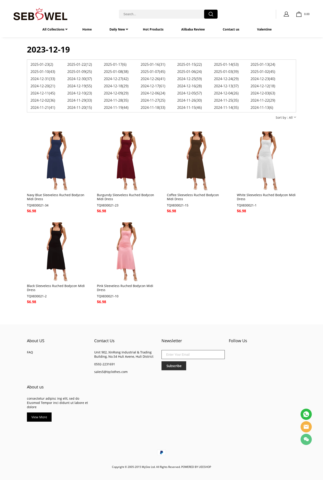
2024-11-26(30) (189, 100)
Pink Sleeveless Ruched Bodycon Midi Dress (125, 288)
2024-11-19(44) (116, 107)
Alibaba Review (193, 29)
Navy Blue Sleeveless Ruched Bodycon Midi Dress (55, 197)
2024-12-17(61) (153, 85)
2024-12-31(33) (43, 78)
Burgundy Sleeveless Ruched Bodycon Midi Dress (125, 197)
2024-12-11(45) (43, 93)
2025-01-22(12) (79, 64)
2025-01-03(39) (226, 71)
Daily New (117, 29)
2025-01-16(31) (153, 64)
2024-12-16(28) (189, 85)
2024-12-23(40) (263, 78)
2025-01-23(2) (42, 64)
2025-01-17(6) (115, 64)
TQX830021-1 (247, 205)
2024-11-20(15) (79, 107)
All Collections (53, 29)
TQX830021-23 (107, 205)
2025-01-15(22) (189, 64)
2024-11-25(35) (226, 100)
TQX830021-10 (107, 296)
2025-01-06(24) (189, 71)
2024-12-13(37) (226, 85)
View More (39, 417)
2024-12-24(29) (226, 78)
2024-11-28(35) (116, 100)
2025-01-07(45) (153, 71)
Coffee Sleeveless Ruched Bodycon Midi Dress (193, 197)
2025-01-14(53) (226, 64)
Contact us (231, 29)
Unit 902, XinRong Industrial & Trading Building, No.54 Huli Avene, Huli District (123, 354)
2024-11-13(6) (262, 107)
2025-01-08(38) (116, 71)
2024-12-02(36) (43, 100)
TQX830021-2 (37, 296)
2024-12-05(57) (189, 93)
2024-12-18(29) (116, 85)
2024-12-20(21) (43, 85)
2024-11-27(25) (153, 100)
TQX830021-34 (37, 205)
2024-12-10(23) (79, 93)
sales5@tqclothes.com (111, 372)
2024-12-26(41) (153, 78)
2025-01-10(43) (43, 71)
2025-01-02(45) (263, 71)
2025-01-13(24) (263, 64)
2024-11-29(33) (79, 100)
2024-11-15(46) (189, 107)
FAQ (30, 352)
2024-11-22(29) (263, 100)
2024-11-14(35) (226, 107)
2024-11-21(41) (43, 107)
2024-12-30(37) (79, 78)
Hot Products (153, 29)
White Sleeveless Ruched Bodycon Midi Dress (266, 197)
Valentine (264, 29)
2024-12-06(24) (153, 93)
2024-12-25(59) (189, 78)
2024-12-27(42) (116, 78)
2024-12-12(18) (263, 85)
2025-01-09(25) (79, 71)
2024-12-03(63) (263, 93)
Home (87, 29)
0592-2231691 (104, 364)
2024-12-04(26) (226, 93)
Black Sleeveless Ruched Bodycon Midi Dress (56, 288)
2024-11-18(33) (153, 107)
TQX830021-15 (177, 205)
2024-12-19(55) (79, 85)
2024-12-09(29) (116, 93)
